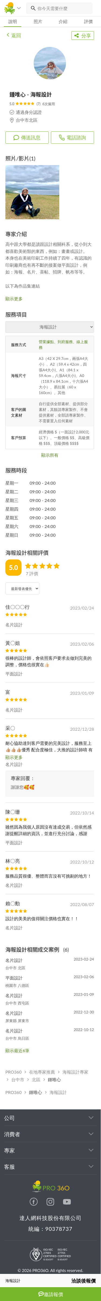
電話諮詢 (72, 137)
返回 (14, 34)
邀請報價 (50, 1294)
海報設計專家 (75, 1071)
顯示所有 (49, 455)
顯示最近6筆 (17, 1050)
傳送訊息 (26, 137)
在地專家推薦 (42, 1071)
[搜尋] (32, 8)
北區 (36, 1079)
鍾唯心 (54, 1079)
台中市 (17, 1079)
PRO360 (13, 1071)
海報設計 (58, 1092)
